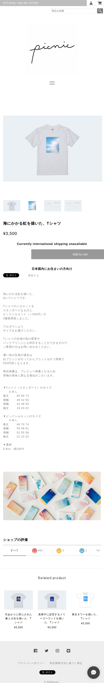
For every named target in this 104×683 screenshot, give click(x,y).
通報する (33, 275)
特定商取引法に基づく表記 (66, 663)
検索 (100, 10)
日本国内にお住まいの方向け (52, 268)
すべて (14, 550)
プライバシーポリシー (31, 663)
